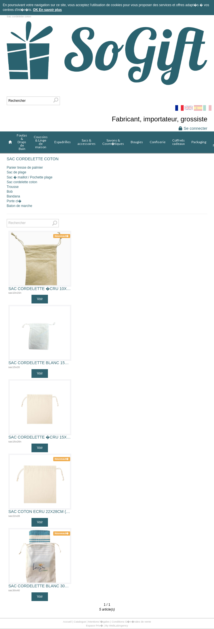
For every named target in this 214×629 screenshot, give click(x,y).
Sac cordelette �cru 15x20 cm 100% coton (39, 437)
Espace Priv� (94, 625)
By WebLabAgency (116, 625)
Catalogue (80, 621)
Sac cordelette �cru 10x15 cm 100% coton (39, 289)
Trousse (13, 187)
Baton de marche (19, 206)
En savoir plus (50, 10)
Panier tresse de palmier (25, 167)
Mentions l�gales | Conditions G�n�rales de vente (119, 621)
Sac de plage (16, 172)
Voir (40, 299)
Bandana (13, 196)
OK (36, 10)
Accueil (67, 621)
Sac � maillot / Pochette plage (29, 177)
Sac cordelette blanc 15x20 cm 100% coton (39, 363)
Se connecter (193, 128)
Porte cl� (14, 201)
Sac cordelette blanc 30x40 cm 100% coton (39, 586)
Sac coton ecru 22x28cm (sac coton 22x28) (39, 512)
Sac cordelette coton (22, 182)
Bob (10, 192)
